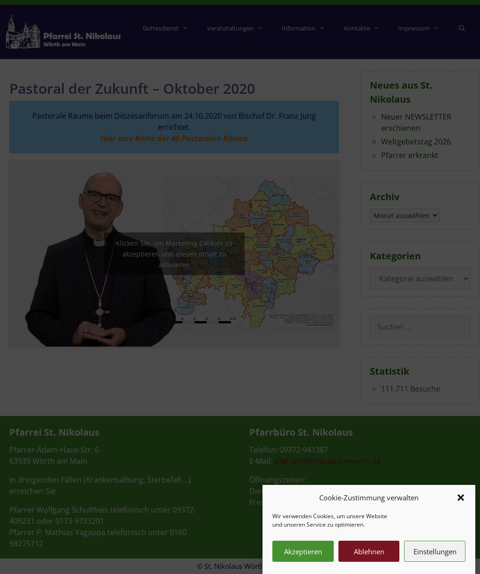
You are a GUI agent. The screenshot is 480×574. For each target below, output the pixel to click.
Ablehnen (369, 555)
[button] (460, 501)
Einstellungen (435, 555)
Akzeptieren (303, 555)
